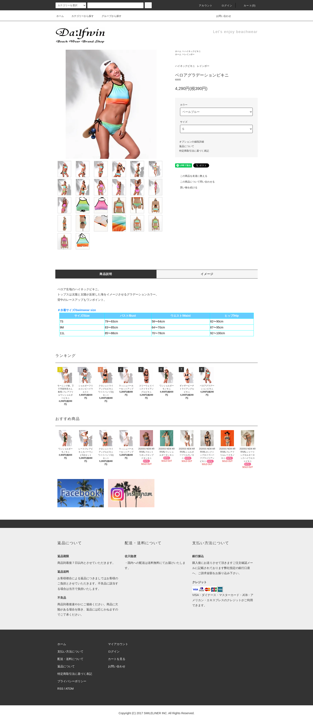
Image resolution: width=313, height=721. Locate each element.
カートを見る (116, 659)
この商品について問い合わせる (195, 181)
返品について (186, 146)
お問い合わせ (221, 16)
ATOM (70, 688)
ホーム (60, 16)
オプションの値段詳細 (191, 141)
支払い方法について (70, 651)
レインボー (189, 54)
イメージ (207, 274)
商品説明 (106, 274)
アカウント (203, 5)
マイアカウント (118, 644)
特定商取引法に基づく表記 (194, 150)
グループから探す (109, 16)
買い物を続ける (186, 187)
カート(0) (247, 5)
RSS (60, 688)
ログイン (224, 5)
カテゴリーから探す (80, 16)
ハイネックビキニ (192, 51)
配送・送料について (70, 659)
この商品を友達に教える (191, 176)
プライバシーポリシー (71, 681)
